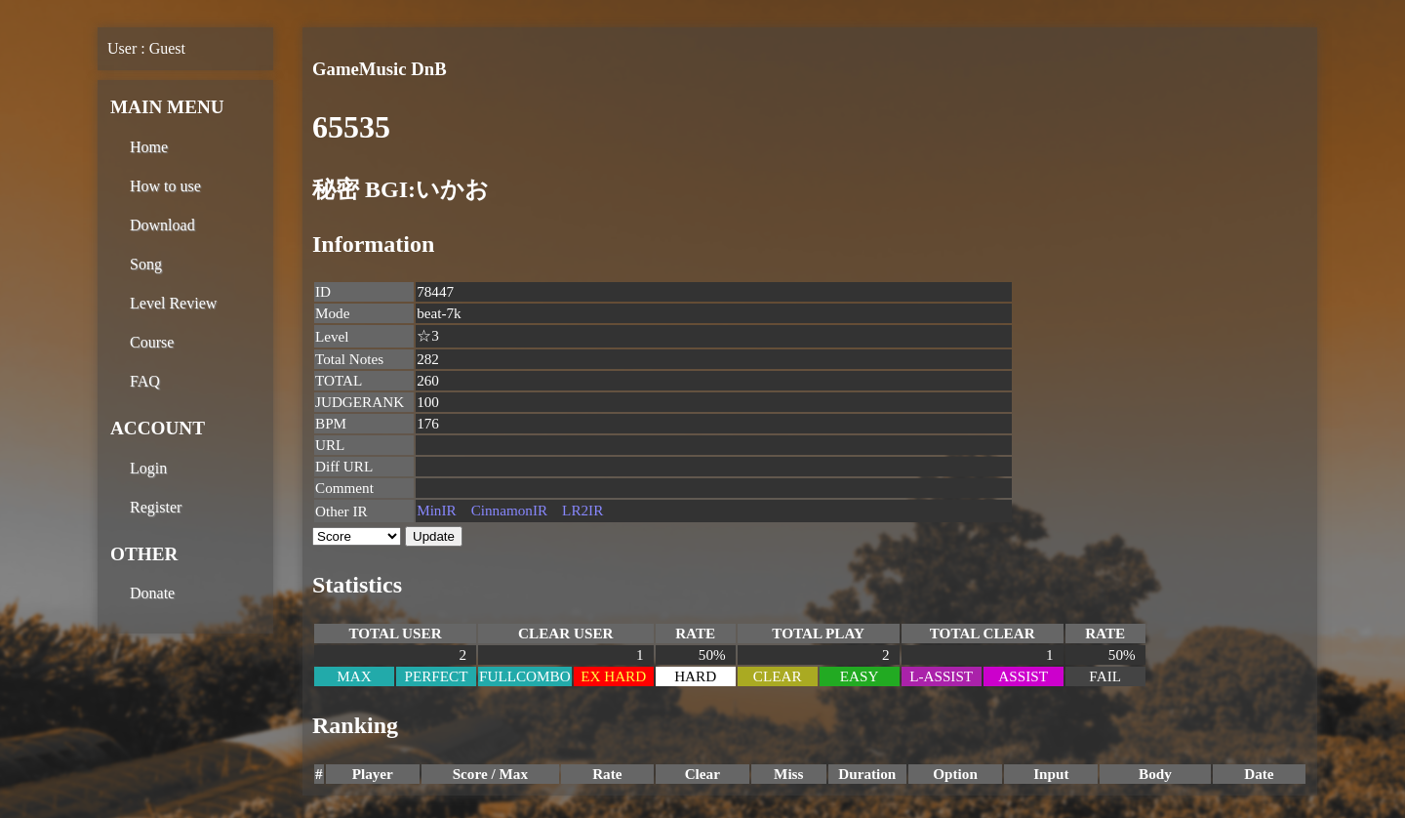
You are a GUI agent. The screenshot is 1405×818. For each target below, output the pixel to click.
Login (148, 468)
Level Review (173, 303)
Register (155, 507)
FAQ (145, 381)
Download (162, 225)
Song (146, 264)
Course (152, 342)
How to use (165, 186)
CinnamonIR (509, 510)
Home (149, 147)
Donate (152, 593)
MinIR (437, 510)
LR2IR (582, 510)
